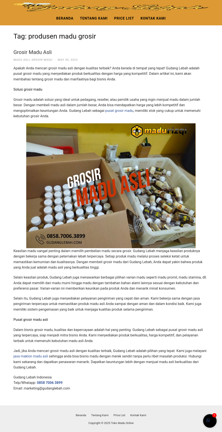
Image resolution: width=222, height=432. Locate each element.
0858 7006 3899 (49, 383)
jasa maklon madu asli (30, 356)
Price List (124, 18)
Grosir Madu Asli (32, 52)
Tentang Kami (94, 18)
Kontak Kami (153, 18)
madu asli (21, 59)
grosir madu (42, 59)
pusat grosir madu (119, 111)
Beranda (64, 18)
